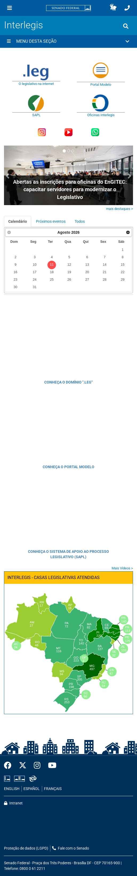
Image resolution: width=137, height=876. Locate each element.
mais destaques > (119, 209)
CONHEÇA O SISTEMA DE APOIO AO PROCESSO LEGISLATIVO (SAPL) (68, 554)
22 (122, 272)
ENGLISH (11, 789)
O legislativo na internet (36, 84)
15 (122, 265)
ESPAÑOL (31, 789)
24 (35, 279)
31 (35, 287)
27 (87, 279)
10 (35, 265)
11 (52, 265)
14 (105, 265)
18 (52, 272)
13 (87, 265)
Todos (80, 221)
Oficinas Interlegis (101, 115)
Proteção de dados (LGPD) (26, 848)
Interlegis (23, 25)
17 (35, 272)
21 (105, 272)
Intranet (13, 803)
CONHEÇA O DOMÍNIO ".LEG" (68, 382)
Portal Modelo (100, 85)
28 (105, 279)
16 (15, 272)
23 (15, 279)
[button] (113, 8)
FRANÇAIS (53, 789)
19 (69, 272)
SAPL (36, 115)
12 (69, 265)
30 (15, 287)
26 (69, 279)
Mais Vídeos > (122, 568)
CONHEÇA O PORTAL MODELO (68, 467)
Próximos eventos (51, 221)
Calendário (17, 221)
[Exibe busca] (126, 26)
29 (122, 279)
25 (52, 279)
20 (87, 272)
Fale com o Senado (70, 848)
